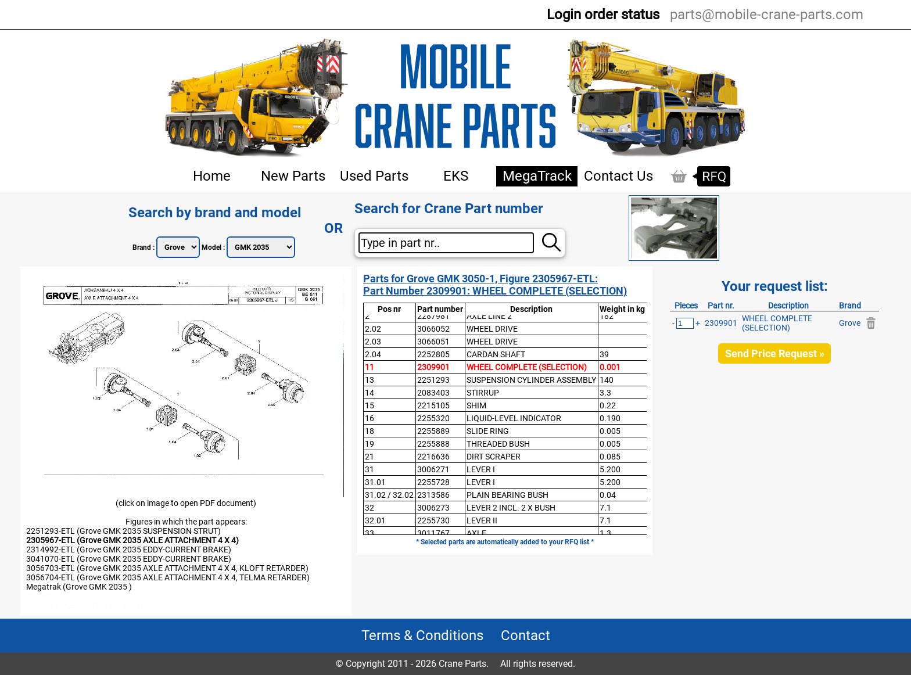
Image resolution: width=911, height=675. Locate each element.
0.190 (610, 418)
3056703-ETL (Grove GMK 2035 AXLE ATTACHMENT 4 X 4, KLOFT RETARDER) (167, 568)
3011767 (433, 533)
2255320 (433, 418)
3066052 (433, 328)
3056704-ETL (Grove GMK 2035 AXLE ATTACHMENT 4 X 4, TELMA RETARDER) (168, 577)
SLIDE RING (488, 431)
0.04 (608, 495)
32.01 (375, 520)
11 (369, 367)
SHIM (476, 405)
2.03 (373, 341)
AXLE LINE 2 (489, 316)
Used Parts (374, 176)
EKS (455, 176)
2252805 (433, 354)
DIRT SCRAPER (494, 456)
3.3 (605, 392)
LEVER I (481, 469)
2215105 (433, 405)
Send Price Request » (774, 353)
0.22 (608, 405)
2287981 (433, 316)
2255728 (433, 482)
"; (178, 247)
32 (369, 507)
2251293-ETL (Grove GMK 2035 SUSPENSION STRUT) (123, 531)
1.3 (605, 533)
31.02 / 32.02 (389, 495)
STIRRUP (483, 392)
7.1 (605, 507)
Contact (525, 635)
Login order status (603, 14)
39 (604, 354)
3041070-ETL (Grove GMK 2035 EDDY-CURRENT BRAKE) (128, 558)
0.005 (610, 431)
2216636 (433, 456)
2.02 (373, 328)
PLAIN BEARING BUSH (507, 495)
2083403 (433, 392)
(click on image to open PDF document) (186, 503)
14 (369, 392)
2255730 (433, 520)
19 (369, 443)
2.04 (373, 354)
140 (607, 380)
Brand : (144, 247)
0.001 (610, 367)
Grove (849, 323)
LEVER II (482, 520)
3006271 (433, 469)
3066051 (433, 341)
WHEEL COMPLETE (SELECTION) (527, 367)
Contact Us (618, 176)
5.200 (610, 469)
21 (369, 456)
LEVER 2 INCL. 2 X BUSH (511, 507)
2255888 (433, 443)
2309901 (433, 367)
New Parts (293, 176)
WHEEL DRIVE (492, 328)
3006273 (433, 507)
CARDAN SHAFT (496, 354)
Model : (214, 247)
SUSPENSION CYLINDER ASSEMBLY (531, 380)
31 (369, 469)
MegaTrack (537, 176)
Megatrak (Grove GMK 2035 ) (79, 586)
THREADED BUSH (498, 443)
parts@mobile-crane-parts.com (766, 14)
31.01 (375, 482)
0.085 (610, 456)
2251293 (433, 380)
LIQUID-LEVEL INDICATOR (514, 418)
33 (369, 533)
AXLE (476, 533)
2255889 (433, 431)
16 (369, 418)
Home (212, 176)
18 (369, 431)
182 (607, 316)
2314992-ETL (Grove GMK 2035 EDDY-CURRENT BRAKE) (128, 549)
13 (369, 380)
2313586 (433, 495)
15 (369, 405)
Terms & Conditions (422, 635)
